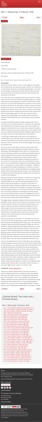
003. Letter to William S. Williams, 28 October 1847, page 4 (18, 311)
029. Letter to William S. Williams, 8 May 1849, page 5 (17, 354)
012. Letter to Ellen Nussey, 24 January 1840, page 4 (16, 326)
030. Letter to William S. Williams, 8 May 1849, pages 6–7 (18, 356)
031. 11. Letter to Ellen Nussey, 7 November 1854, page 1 (17, 357)
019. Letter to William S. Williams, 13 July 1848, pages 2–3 (18, 337)
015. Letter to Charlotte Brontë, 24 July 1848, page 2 (16, 331)
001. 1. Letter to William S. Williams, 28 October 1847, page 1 (19, 307)
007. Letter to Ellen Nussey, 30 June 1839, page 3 (15, 317)
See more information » (15, 268)
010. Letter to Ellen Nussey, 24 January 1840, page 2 (16, 322)
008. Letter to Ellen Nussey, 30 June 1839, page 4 (15, 319)
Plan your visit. (5, 9)
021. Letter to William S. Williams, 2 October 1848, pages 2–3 (19, 341)
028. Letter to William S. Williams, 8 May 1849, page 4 (17, 352)
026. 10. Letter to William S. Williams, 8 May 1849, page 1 (18, 349)
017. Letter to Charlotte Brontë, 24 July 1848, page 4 (16, 334)
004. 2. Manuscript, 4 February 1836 (12, 312)
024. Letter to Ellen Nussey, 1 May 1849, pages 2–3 (16, 346)
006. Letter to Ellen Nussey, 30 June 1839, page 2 (15, 316)
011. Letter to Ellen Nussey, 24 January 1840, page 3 (16, 324)
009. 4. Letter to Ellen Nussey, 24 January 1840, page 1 (17, 321)
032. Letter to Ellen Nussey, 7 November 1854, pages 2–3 (17, 359)
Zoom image (4, 21)
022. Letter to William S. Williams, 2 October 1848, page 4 (18, 342)
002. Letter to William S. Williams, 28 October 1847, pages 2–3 (19, 309)
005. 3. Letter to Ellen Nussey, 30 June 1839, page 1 (16, 314)
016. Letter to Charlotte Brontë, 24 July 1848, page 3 (16, 332)
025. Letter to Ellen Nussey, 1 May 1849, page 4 (15, 347)
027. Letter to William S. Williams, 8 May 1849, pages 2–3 (18, 351)
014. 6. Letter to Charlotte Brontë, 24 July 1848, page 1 (17, 329)
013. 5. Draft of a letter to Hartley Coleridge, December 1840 (18, 327)
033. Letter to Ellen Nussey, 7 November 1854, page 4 (17, 361)
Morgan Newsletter (6, 384)
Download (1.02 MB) (6, 58)
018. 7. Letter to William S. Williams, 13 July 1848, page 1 (18, 336)
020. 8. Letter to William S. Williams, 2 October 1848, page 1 (18, 339)
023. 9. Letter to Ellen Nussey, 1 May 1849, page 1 (16, 344)
